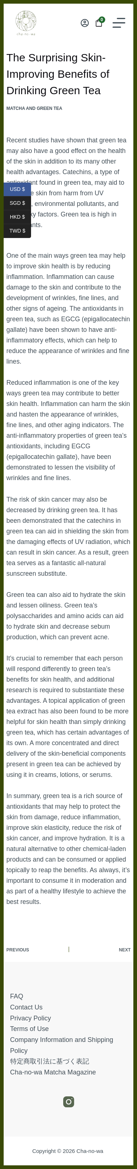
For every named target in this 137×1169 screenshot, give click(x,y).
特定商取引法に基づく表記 (49, 1061)
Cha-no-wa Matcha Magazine (53, 1072)
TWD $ (20, 231)
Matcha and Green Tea (34, 108)
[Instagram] (68, 1101)
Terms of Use (29, 1028)
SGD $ (20, 203)
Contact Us (26, 1007)
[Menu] (119, 22)
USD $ (20, 189)
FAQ (16, 996)
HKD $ (20, 217)
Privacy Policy (30, 1018)
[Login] (85, 23)
